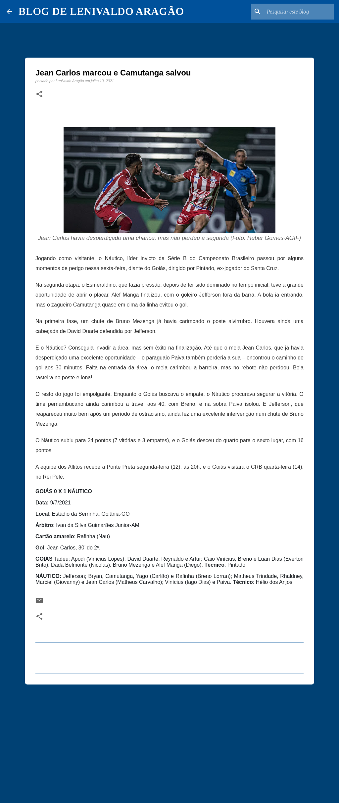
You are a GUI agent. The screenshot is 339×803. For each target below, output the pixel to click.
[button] (39, 94)
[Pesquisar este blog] (299, 12)
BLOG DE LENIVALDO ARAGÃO (101, 11)
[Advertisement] (169, 740)
